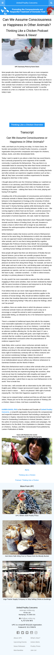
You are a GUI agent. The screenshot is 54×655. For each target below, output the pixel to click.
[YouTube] (31, 632)
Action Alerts (35, 642)
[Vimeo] (27, 632)
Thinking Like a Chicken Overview (27, 125)
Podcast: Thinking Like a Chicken (27, 480)
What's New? (35, 638)
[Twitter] (22, 632)
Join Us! (33, 650)
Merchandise (18, 650)
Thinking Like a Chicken (27, 475)
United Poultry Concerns (26, 3)
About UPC (18, 638)
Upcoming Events (20, 642)
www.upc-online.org (27, 610)
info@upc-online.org (27, 618)
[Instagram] (36, 632)
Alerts (27, 470)
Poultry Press (35, 646)
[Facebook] (18, 632)
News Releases (19, 646)
